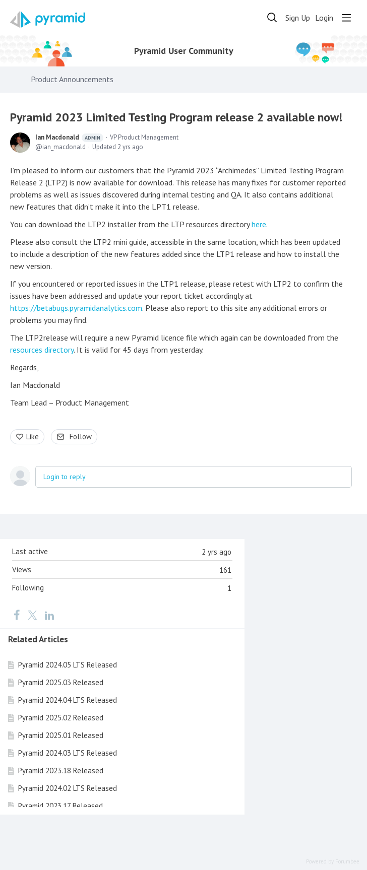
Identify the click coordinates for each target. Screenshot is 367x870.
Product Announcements (72, 79)
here (259, 224)
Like (32, 436)
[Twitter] (32, 615)
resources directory (42, 350)
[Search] (272, 18)
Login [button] (324, 18)
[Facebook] (16, 615)
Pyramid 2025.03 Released (60, 682)
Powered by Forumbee (332, 861)
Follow (81, 436)
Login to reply (64, 476)
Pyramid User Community (183, 50)
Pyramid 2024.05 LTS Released (67, 665)
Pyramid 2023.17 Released (60, 806)
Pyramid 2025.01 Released (60, 735)
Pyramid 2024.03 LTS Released (67, 753)
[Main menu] (346, 18)
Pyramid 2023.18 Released (60, 770)
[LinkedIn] (49, 615)
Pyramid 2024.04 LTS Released (67, 700)
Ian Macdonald (69, 137)
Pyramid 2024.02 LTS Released (67, 788)
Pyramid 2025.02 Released (60, 717)
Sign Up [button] (297, 18)
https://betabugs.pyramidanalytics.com (76, 308)
